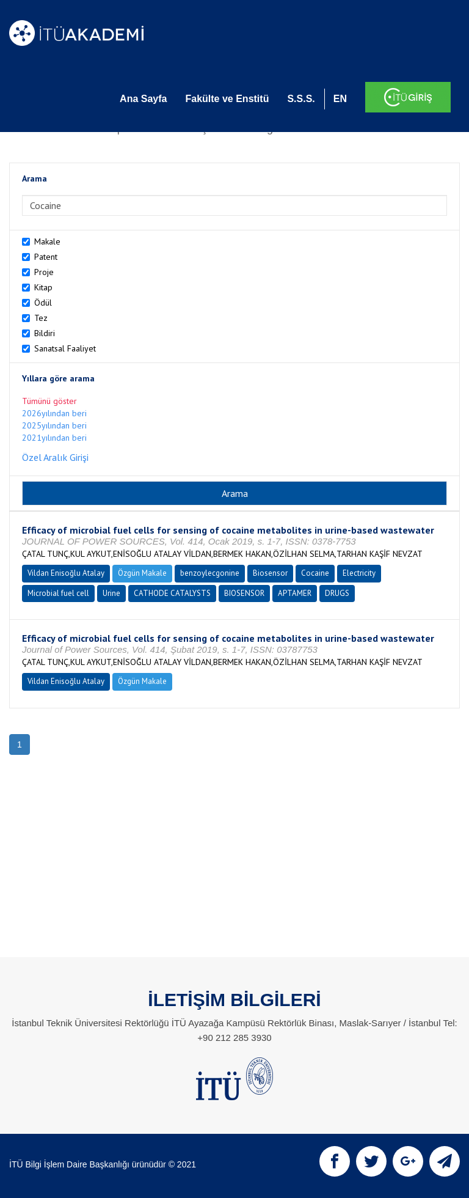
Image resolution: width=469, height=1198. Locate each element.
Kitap (43, 287)
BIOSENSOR (244, 593)
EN (340, 99)
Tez (41, 317)
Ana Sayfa (143, 99)
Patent (45, 256)
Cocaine (315, 573)
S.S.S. (300, 99)
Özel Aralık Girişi (55, 457)
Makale (47, 241)
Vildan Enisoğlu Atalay (65, 573)
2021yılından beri (54, 437)
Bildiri (44, 333)
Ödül (43, 302)
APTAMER (294, 593)
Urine (111, 593)
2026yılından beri (54, 413)
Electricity (359, 573)
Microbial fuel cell (58, 593)
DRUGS (337, 593)
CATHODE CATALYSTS (172, 593)
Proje (44, 271)
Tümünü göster (49, 400)
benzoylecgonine (209, 573)
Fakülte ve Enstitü (227, 99)
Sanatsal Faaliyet (65, 348)
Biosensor (270, 573)
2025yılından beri (54, 425)
